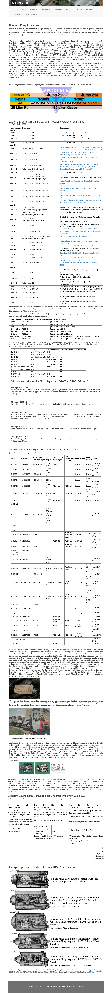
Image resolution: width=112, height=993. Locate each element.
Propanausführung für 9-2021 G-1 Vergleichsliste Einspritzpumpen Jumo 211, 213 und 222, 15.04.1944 (78, 262)
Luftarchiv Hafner (91, 799)
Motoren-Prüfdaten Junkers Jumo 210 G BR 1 (75, 133)
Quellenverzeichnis (31, 14)
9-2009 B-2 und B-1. (30, 311)
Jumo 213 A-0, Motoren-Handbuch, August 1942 (75, 236)
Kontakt (24, 9)
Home (17, 9)
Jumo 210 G (69, 9)
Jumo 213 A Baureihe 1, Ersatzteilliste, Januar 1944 (76, 246)
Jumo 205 (58, 9)
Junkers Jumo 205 (50, 35)
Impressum (33, 9)
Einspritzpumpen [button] (46, 9)
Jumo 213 (89, 9)
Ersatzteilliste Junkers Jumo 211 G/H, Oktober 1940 (76, 169)
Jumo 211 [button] (79, 9)
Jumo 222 (18, 14)
